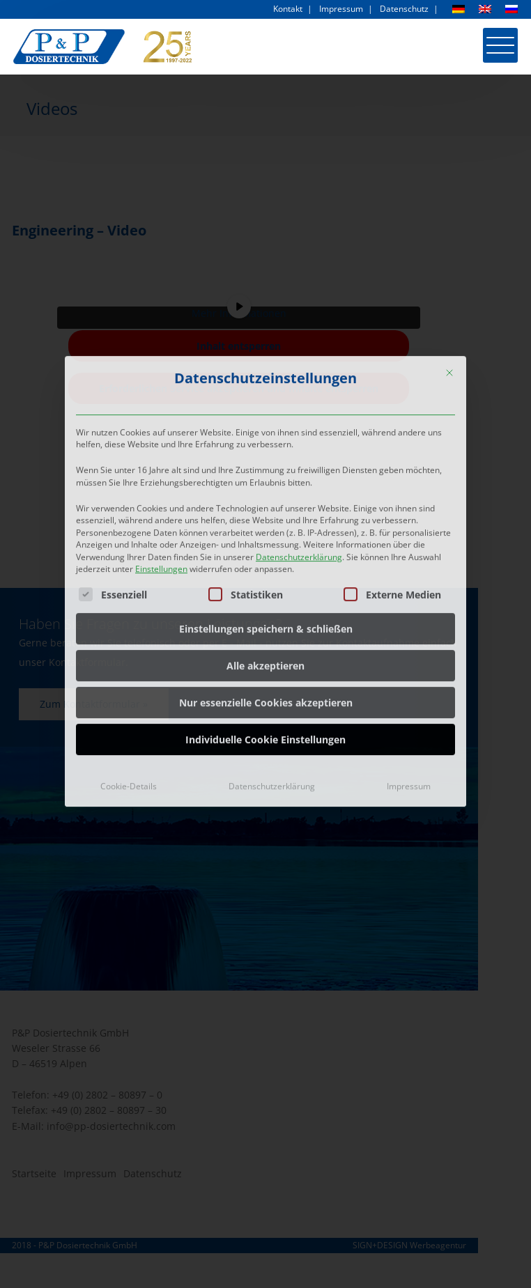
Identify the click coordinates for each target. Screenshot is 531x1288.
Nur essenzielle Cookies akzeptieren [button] (266, 600)
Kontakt (287, 9)
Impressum (341, 9)
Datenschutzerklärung (299, 454)
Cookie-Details (128, 684)
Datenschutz (404, 9)
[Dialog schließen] (449, 269)
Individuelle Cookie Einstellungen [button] (265, 637)
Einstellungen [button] (161, 466)
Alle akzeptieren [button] (265, 563)
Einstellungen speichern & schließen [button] (266, 526)
